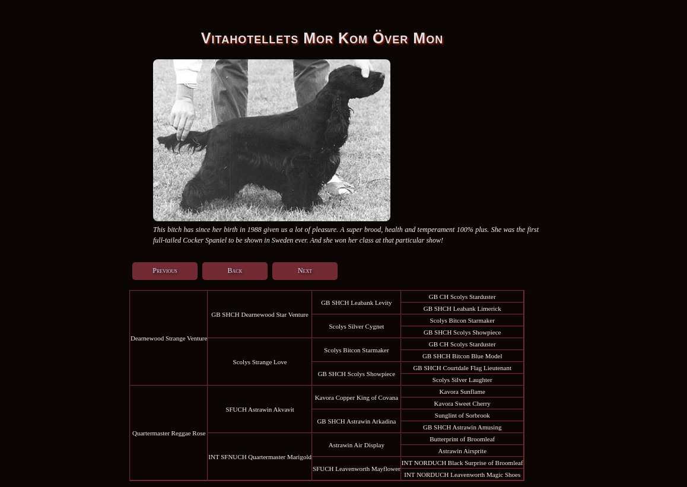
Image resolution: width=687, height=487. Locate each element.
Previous (164, 270)
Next (305, 270)
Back (235, 270)
